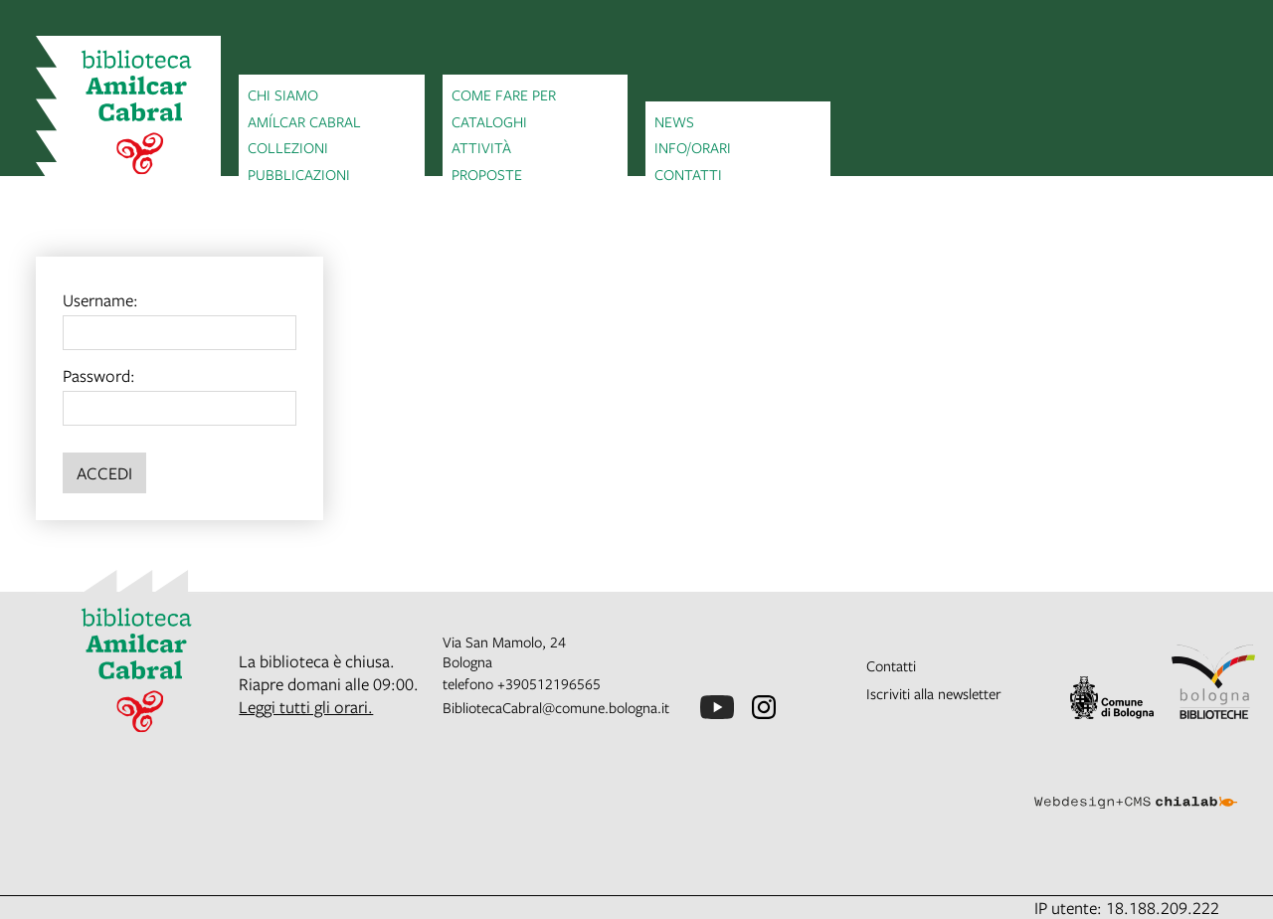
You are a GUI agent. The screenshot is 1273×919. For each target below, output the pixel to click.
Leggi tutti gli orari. (306, 706)
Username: (100, 299)
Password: (99, 375)
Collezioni (288, 147)
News (674, 121)
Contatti (688, 174)
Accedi (104, 472)
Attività (481, 147)
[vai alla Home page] (128, 115)
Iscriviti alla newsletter (933, 693)
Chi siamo (283, 94)
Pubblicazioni (299, 174)
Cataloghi (489, 121)
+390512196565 (549, 683)
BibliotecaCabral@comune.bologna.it (556, 707)
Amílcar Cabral (304, 121)
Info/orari (692, 147)
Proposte (487, 174)
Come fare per (504, 94)
